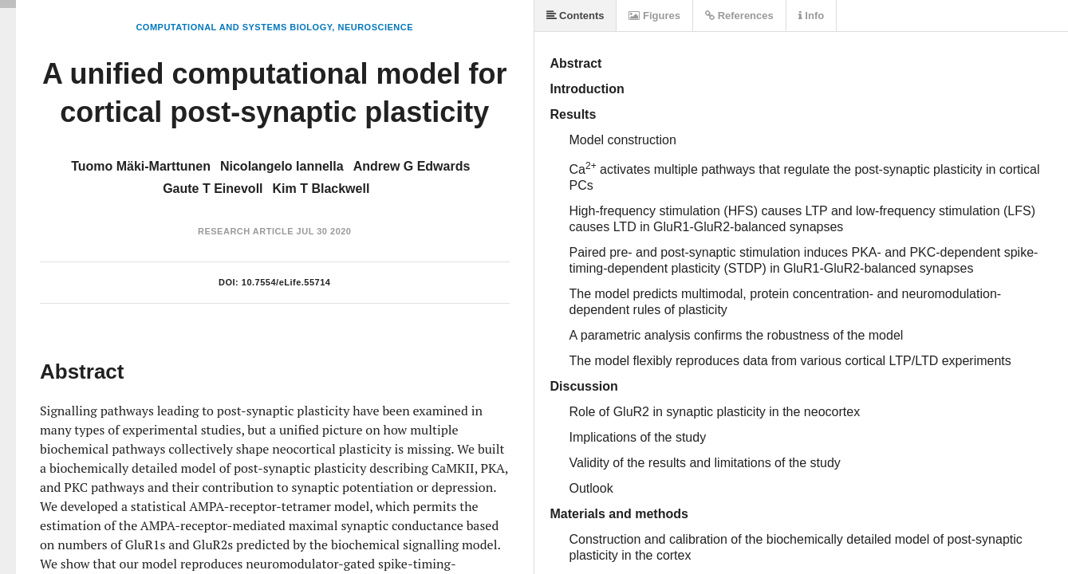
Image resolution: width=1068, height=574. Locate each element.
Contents (575, 16)
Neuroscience (375, 27)
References (739, 16)
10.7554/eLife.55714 (286, 282)
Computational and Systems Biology (234, 27)
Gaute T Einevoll (212, 188)
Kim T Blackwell (321, 188)
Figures (654, 16)
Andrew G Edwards (412, 166)
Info (811, 16)
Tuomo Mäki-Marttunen (141, 166)
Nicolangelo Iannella (282, 166)
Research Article (246, 231)
